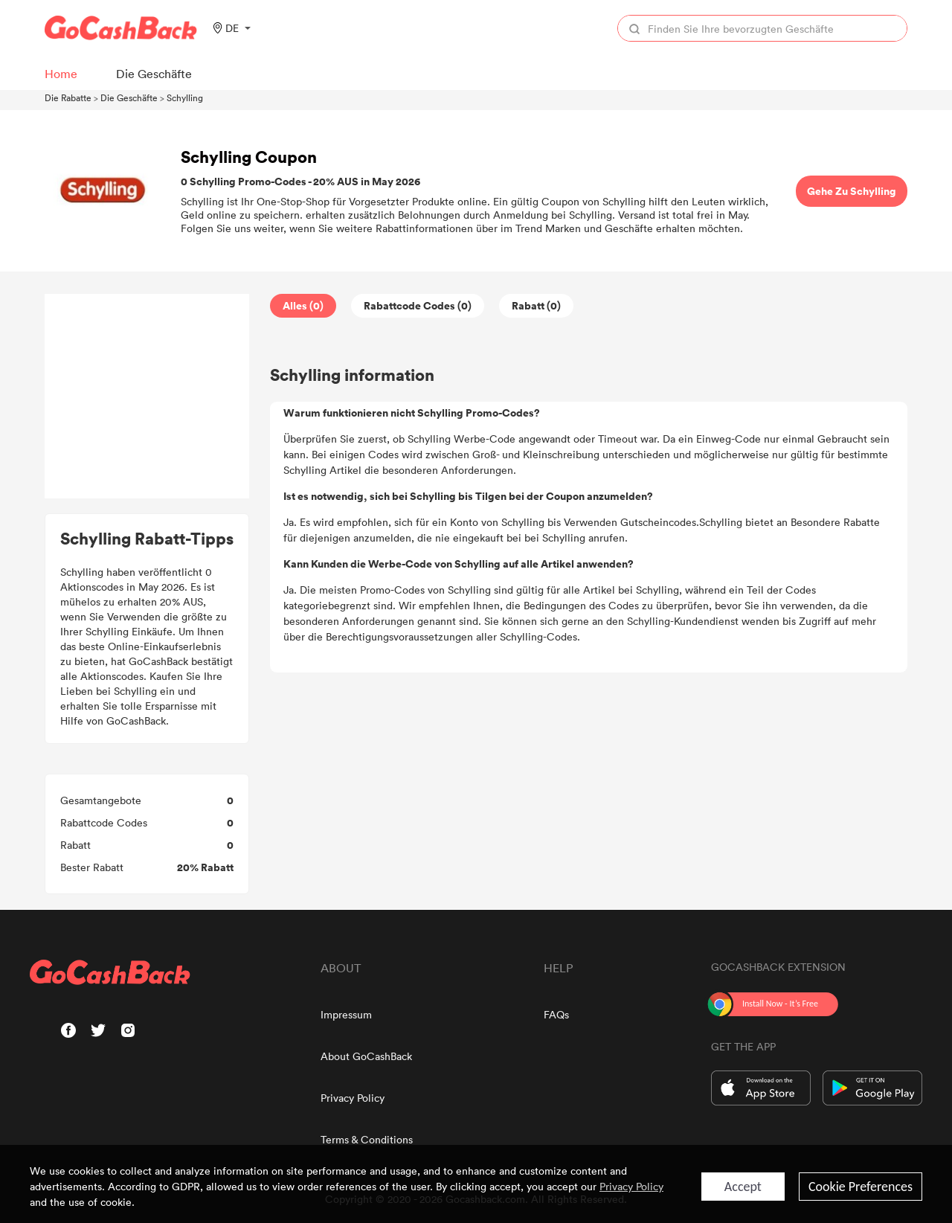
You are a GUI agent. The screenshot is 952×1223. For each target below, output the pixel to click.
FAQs (556, 1014)
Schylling (185, 97)
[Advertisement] (147, 396)
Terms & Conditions (367, 1139)
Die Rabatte (68, 97)
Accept (743, 1186)
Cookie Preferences (860, 1186)
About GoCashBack (366, 1056)
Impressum (346, 1014)
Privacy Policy (353, 1098)
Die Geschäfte (129, 97)
